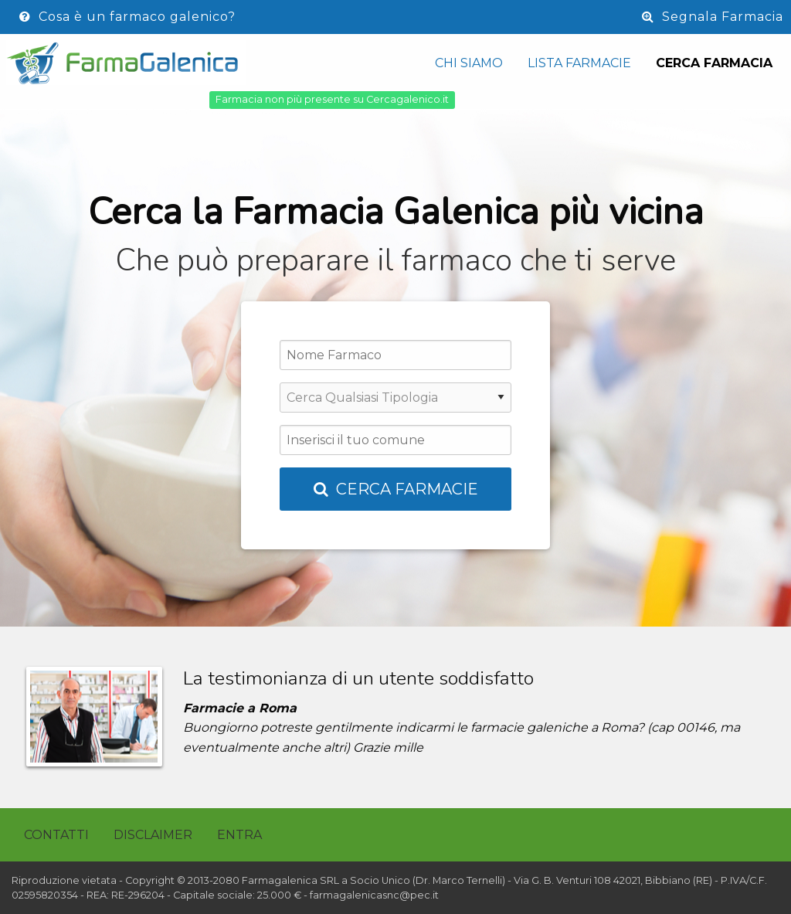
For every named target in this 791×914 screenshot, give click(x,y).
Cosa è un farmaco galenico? (127, 16)
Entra (239, 834)
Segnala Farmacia (712, 16)
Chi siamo (469, 63)
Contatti (56, 834)
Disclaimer (153, 834)
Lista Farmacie (579, 63)
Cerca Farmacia (714, 63)
